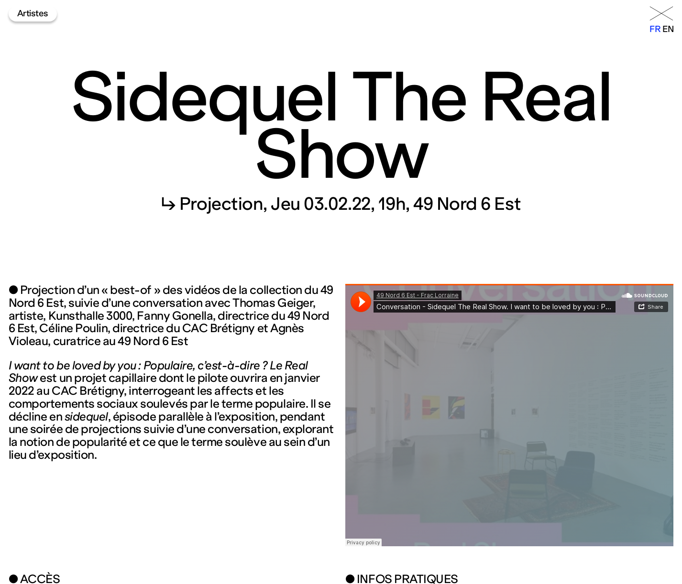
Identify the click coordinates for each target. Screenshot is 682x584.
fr (654, 29)
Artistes (32, 13)
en (667, 29)
